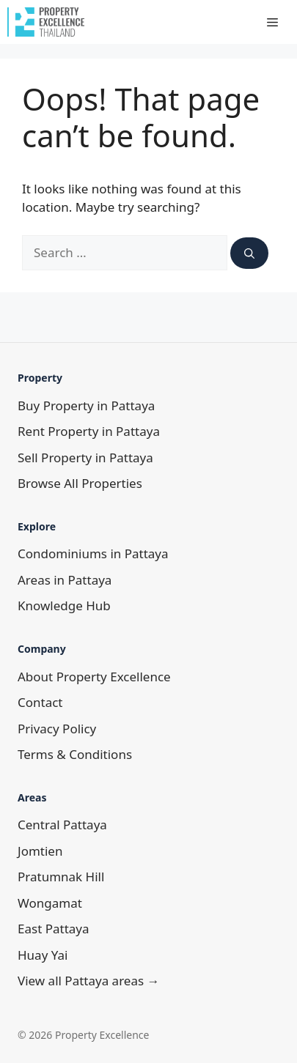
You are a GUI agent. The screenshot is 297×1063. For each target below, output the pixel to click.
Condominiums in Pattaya (93, 553)
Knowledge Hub (64, 605)
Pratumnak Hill (61, 876)
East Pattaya (53, 928)
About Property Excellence (94, 676)
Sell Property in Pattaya (85, 457)
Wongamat (50, 903)
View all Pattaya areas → (89, 980)
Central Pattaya (62, 824)
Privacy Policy (57, 728)
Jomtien (40, 850)
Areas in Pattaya (64, 579)
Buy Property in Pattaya (86, 405)
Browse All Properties (80, 483)
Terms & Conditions (75, 754)
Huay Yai (42, 955)
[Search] (249, 253)
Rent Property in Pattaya (89, 431)
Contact (40, 702)
